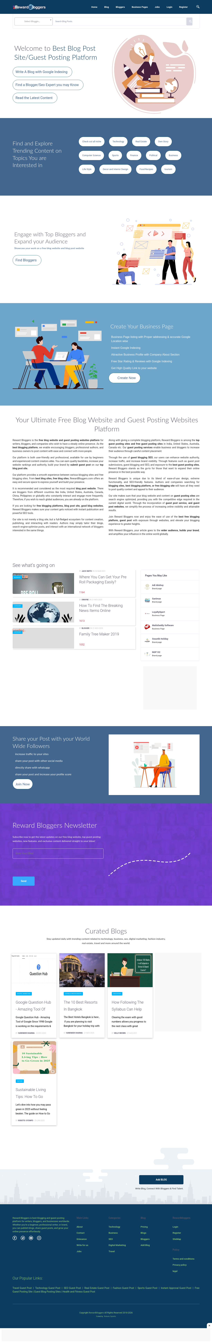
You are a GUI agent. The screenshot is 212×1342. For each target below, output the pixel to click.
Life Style (86, 169)
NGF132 (156, 652)
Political (153, 155)
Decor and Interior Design (115, 169)
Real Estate (141, 141)
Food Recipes (146, 169)
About (79, 1227)
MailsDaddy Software (163, 625)
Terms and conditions (183, 1259)
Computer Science (91, 155)
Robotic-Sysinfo (25, 1120)
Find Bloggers (26, 260)
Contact (80, 1233)
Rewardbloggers (96, 1313)
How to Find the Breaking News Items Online (101, 608)
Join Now (23, 784)
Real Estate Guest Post (96, 1288)
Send (23, 881)
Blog (106, 7)
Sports (115, 155)
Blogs (143, 1233)
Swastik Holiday (160, 639)
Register (183, 7)
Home (94, 7)
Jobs (157, 7)
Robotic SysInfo (110, 1316)
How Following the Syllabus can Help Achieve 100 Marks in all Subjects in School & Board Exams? (130, 1006)
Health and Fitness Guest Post (78, 1291)
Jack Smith (87, 571)
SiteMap (177, 1239)
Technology (118, 141)
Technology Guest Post (47, 1288)
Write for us (82, 1245)
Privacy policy (179, 1265)
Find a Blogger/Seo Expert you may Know (47, 85)
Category (17, 606)
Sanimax (156, 598)
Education (117, 993)
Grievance (81, 1239)
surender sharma (26, 1033)
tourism (168, 169)
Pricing (144, 1227)
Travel (112, 1251)
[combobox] (34, 21)
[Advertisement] (170, 688)
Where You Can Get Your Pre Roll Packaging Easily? (103, 579)
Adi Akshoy (158, 585)
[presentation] (31, 864)
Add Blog (145, 1245)
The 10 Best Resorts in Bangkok (80, 1005)
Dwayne (85, 600)
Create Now (127, 378)
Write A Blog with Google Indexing (41, 72)
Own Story (163, 141)
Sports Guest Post (147, 1288)
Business (173, 155)
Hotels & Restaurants (73, 993)
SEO (111, 1239)
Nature (19, 1081)
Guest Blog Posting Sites (47, 1291)
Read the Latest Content (34, 98)
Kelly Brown (120, 1033)
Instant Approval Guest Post (176, 1288)
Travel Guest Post (22, 1288)
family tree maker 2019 (99, 634)
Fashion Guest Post (123, 1288)
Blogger (85, 628)
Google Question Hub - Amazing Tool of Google (33, 1006)
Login (169, 7)
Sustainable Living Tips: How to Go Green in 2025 (31, 1094)
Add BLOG (161, 1179)
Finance (134, 155)
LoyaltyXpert (158, 612)
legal (175, 1271)
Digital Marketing (23, 993)
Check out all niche (91, 141)
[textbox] (33, 21)
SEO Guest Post (72, 1288)
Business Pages (140, 7)
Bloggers (120, 7)
